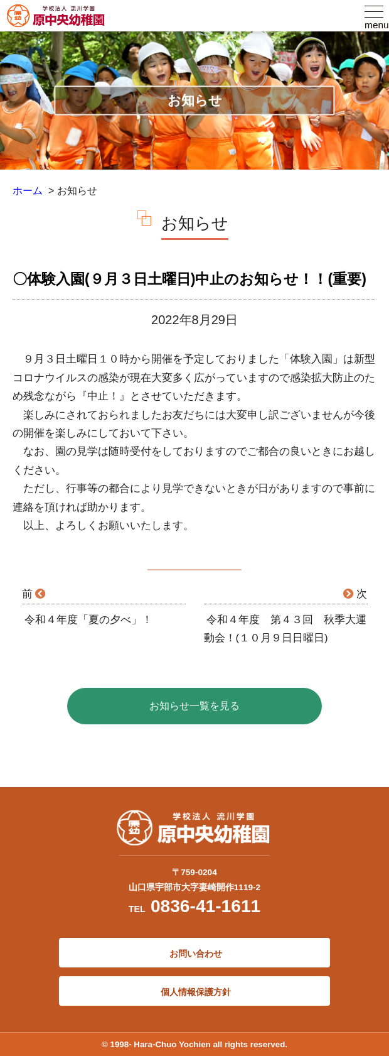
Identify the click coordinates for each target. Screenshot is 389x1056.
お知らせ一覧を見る (194, 705)
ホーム (28, 190)
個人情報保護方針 (194, 992)
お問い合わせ (194, 954)
